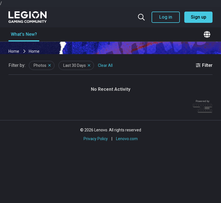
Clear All (105, 65)
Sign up (198, 17)
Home (14, 51)
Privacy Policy (96, 138)
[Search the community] (141, 17)
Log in (165, 17)
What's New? (24, 34)
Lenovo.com (127, 138)
